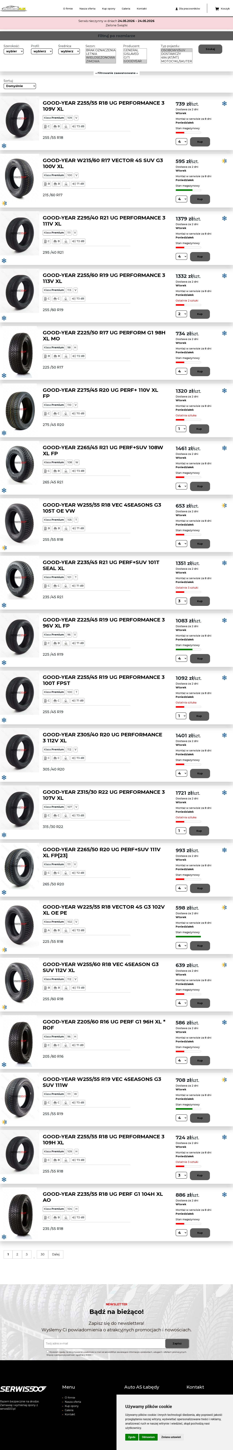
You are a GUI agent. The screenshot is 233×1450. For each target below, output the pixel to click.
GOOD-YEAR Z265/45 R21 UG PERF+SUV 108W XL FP (103, 450)
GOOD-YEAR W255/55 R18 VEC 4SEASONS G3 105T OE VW (102, 508)
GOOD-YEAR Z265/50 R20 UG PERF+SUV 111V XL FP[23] (102, 852)
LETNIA (101, 54)
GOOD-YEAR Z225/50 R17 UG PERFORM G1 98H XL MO (104, 335)
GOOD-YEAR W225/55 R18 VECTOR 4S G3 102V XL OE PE (104, 910)
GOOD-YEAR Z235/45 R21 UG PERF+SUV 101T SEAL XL (101, 565)
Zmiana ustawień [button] (171, 1437)
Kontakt (142, 8)
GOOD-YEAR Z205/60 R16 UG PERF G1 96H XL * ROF (104, 1025)
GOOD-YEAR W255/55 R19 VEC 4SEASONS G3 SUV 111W (102, 1082)
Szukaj (210, 49)
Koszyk (222, 9)
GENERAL (135, 50)
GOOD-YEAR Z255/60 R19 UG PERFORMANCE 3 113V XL (104, 278)
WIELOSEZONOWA (101, 57)
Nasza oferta (87, 8)
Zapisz (177, 1343)
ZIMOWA (101, 61)
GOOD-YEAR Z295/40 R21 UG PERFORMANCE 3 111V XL (104, 221)
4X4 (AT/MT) (176, 57)
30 (42, 1254)
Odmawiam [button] (148, 1437)
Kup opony (108, 8)
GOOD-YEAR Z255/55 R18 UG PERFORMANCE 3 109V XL (103, 106)
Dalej (56, 1254)
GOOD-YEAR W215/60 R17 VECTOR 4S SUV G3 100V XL (103, 163)
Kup (200, 141)
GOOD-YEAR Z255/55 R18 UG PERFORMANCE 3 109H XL (103, 1139)
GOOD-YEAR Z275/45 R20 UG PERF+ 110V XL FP (100, 393)
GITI (135, 57)
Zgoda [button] (131, 1437)
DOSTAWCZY (176, 54)
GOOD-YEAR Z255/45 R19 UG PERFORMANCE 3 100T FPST (104, 680)
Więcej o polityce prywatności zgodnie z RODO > (69, 1355)
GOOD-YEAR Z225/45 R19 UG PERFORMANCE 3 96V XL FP (104, 623)
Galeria (126, 8)
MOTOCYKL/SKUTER (176, 61)
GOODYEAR (135, 61)
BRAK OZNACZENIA (101, 50)
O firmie (68, 8)
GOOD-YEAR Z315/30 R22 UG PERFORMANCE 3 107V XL (104, 795)
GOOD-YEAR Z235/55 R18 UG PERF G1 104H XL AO (103, 1197)
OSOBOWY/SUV (176, 50)
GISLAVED (135, 54)
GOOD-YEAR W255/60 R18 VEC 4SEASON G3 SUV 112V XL (101, 967)
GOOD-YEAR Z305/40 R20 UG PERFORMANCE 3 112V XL (102, 737)
